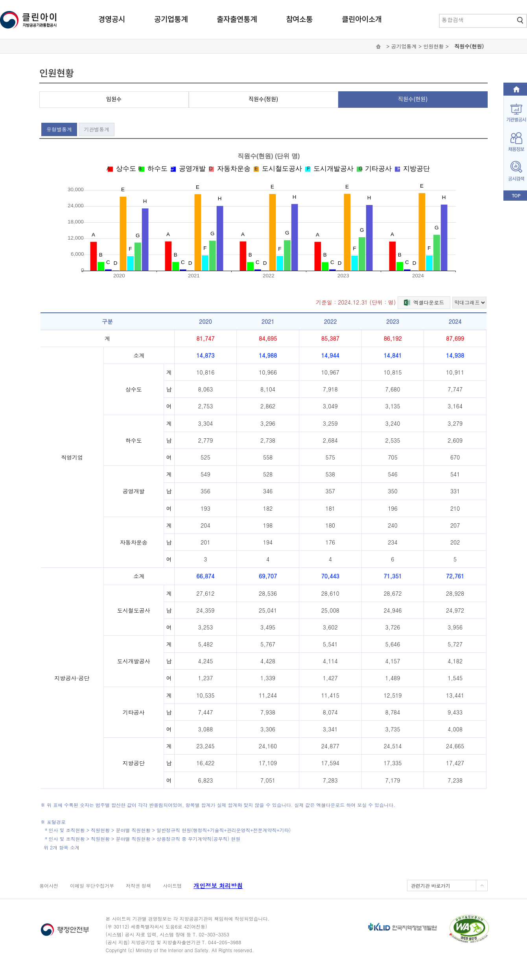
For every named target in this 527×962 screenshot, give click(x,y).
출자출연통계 (237, 19)
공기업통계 (171, 19)
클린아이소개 (362, 19)
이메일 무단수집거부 (92, 885)
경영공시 (111, 19)
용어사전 (48, 885)
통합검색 (439, 14)
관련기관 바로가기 (430, 885)
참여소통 (299, 19)
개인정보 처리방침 (218, 885)
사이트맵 (172, 885)
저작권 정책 (138, 885)
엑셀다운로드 (424, 301)
